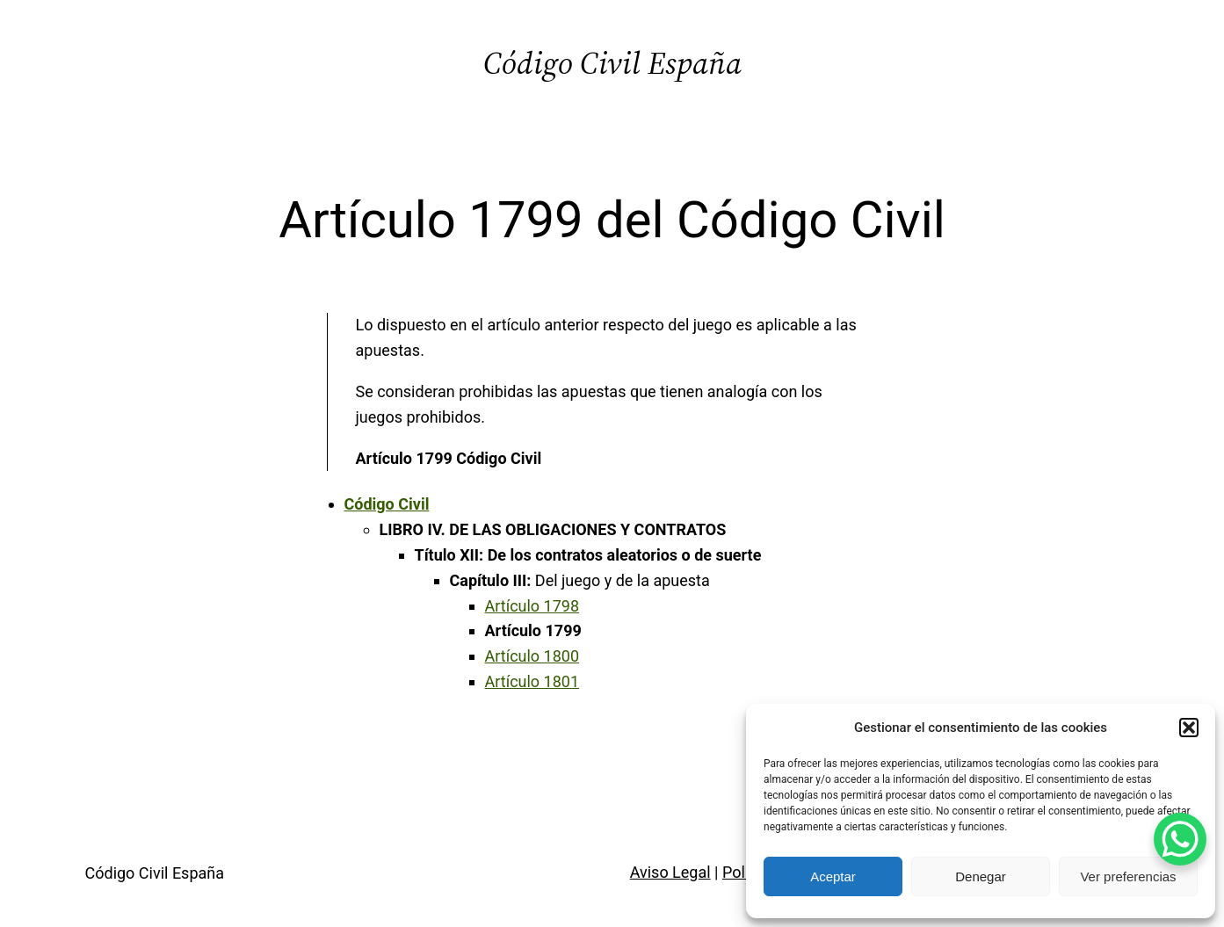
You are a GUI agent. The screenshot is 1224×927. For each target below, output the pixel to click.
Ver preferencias (1128, 876)
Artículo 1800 (532, 656)
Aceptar (833, 876)
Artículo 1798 (532, 606)
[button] (1189, 727)
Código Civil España (612, 62)
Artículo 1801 (532, 681)
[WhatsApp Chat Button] (1180, 839)
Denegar (980, 876)
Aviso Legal (670, 872)
